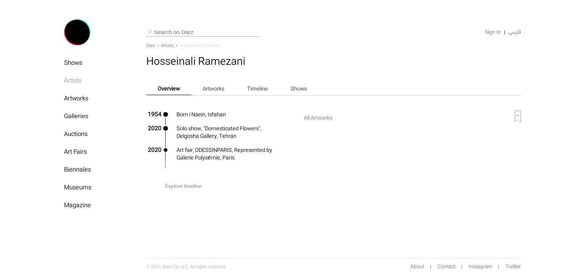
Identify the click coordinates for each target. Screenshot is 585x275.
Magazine (77, 205)
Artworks (76, 98)
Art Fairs (75, 151)
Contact (446, 266)
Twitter (513, 266)
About (417, 266)
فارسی (514, 32)
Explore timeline (183, 186)
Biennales (77, 169)
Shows (73, 62)
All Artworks (318, 117)
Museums (77, 187)
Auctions (76, 133)
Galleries (76, 116)
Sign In (493, 32)
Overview (169, 88)
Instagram (480, 266)
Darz (150, 45)
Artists (72, 80)
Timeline (257, 88)
